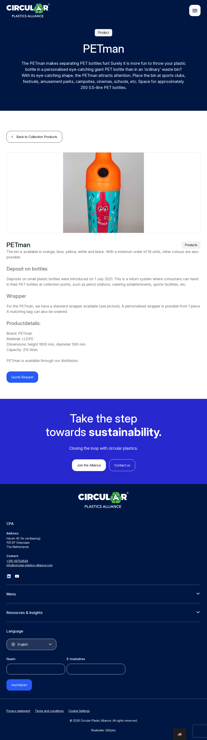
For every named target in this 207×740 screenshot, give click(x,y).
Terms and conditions (49, 710)
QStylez (110, 729)
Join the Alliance (89, 464)
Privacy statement (18, 710)
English (23, 644)
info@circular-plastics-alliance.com (29, 564)
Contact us (122, 464)
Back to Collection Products (36, 136)
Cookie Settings (79, 710)
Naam (10, 658)
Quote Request (22, 376)
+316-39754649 (17, 560)
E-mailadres (76, 658)
